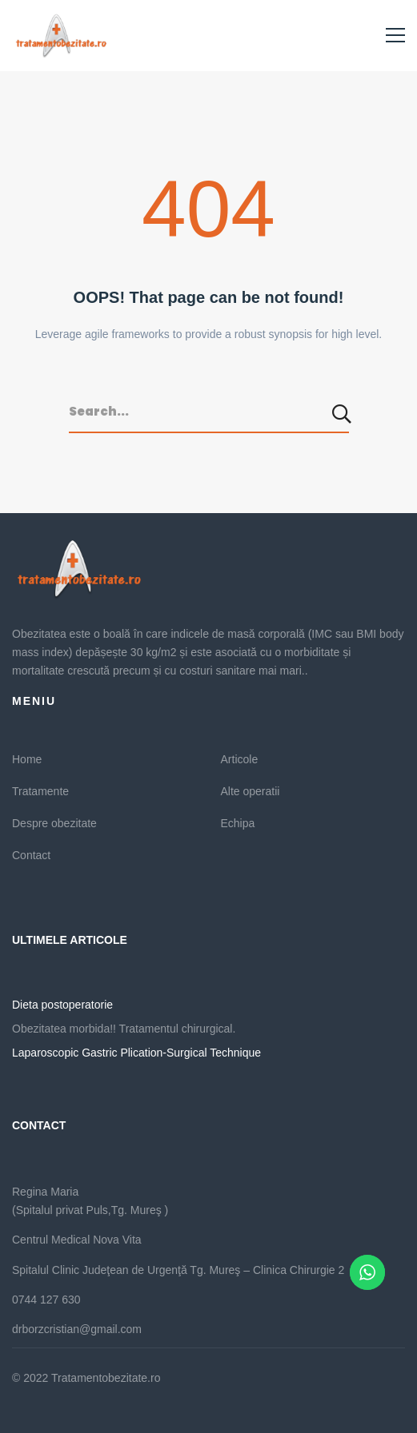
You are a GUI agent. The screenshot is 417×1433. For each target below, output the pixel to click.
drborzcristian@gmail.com (77, 1329)
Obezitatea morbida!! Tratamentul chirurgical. (123, 1028)
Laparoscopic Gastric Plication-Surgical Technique (136, 1052)
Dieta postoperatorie (62, 1004)
